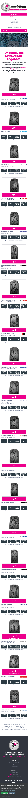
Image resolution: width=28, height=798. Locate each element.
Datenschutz (8, 796)
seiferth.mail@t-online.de (14, 776)
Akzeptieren (5, 793)
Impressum (3, 796)
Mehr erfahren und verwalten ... (8, 790)
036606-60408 (14, 772)
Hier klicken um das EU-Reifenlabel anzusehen (14, 106)
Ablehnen (11, 793)
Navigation (14, 30)
